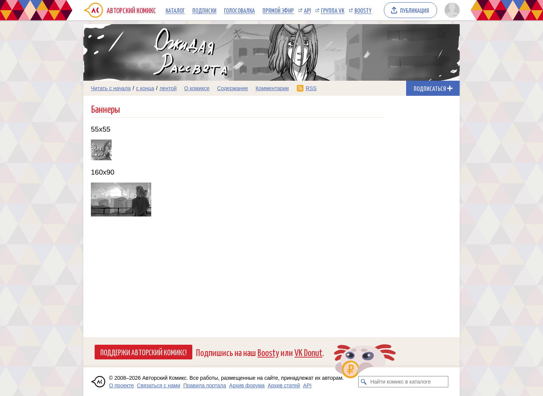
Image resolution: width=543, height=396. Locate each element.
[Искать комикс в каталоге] (364, 381)
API (307, 10)
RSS (311, 88)
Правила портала (204, 385)
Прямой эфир (278, 10)
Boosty (362, 10)
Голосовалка (239, 10)
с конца (145, 88)
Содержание (232, 88)
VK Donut (308, 352)
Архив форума (247, 385)
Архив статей (284, 385)
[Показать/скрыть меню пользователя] (451, 10)
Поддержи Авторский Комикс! (143, 352)
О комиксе (196, 88)
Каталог (175, 10)
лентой (168, 88)
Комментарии (272, 88)
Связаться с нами (158, 385)
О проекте (121, 385)
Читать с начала (111, 88)
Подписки (204, 10)
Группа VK (332, 10)
